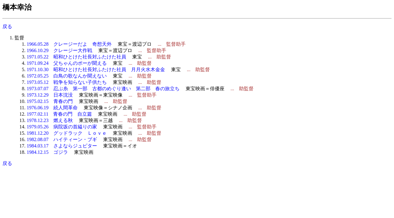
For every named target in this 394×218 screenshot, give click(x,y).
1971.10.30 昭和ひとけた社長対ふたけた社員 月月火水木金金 (96, 69)
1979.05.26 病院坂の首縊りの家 (62, 126)
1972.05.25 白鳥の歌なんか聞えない (67, 75)
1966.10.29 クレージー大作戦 (59, 50)
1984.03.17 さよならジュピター (62, 145)
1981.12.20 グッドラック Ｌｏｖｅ (67, 133)
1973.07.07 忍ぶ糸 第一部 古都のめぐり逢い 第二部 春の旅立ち (103, 88)
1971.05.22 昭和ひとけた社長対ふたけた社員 (76, 56)
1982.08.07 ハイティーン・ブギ (62, 139)
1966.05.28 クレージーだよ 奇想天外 (69, 44)
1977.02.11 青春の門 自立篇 (59, 114)
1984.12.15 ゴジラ (47, 152)
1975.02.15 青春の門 (50, 101)
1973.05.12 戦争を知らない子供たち (67, 82)
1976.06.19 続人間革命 (52, 107)
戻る (7, 26)
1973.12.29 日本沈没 (50, 94)
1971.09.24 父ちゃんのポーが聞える (67, 63)
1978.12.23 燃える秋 (50, 120)
